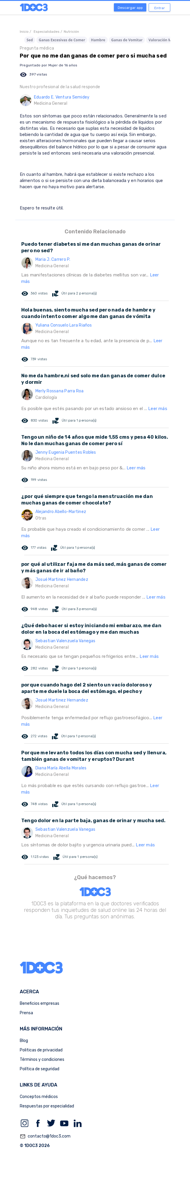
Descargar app (130, 8)
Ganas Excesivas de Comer (62, 39)
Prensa (26, 1012)
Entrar (159, 8)
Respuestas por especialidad (47, 1106)
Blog (24, 1040)
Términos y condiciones (42, 1059)
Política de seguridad (39, 1068)
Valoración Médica (164, 39)
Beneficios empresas (39, 1003)
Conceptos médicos (39, 1096)
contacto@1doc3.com (45, 1136)
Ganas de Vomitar (127, 39)
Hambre (98, 39)
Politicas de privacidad (41, 1050)
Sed (30, 39)
